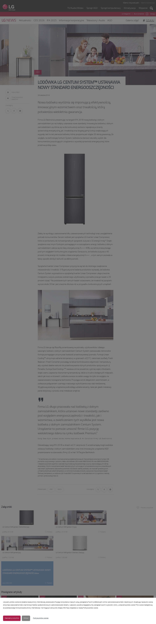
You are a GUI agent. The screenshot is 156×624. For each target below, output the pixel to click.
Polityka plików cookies (41, 618)
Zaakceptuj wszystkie (12, 618)
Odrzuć (26, 618)
